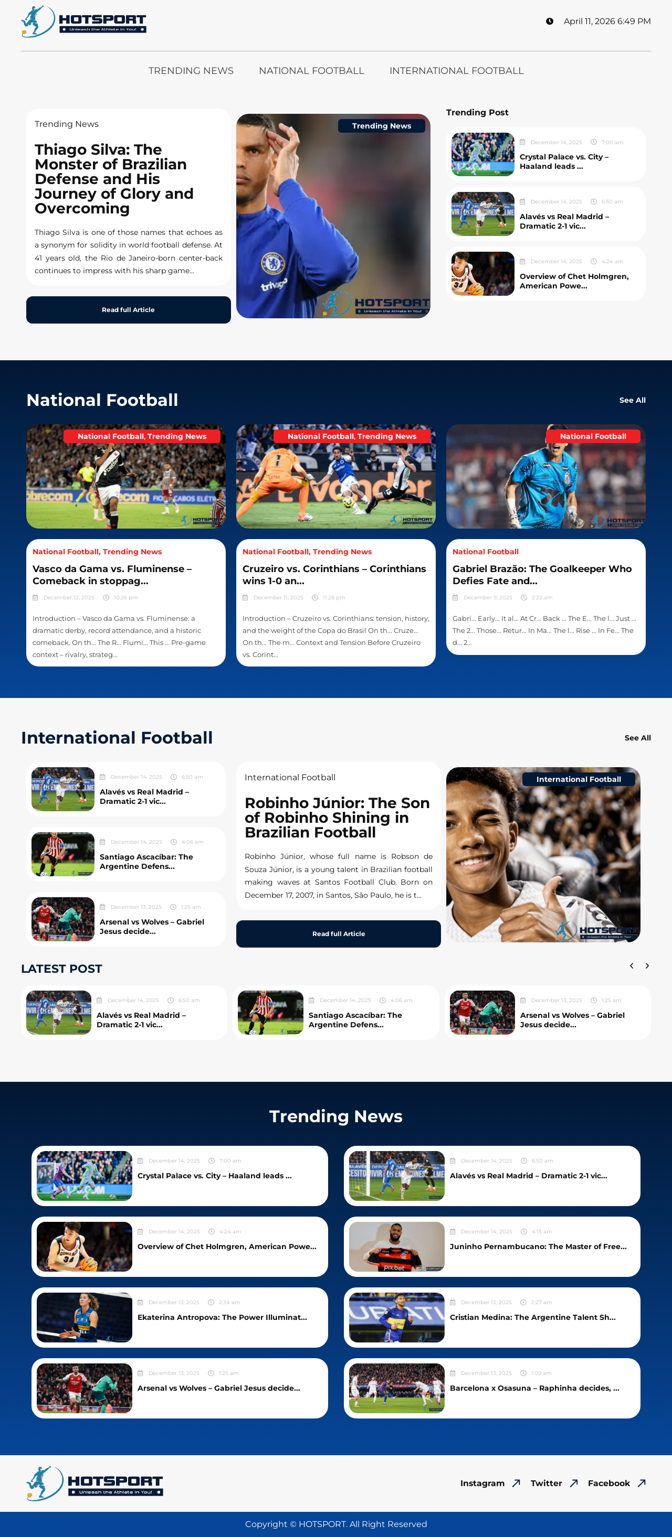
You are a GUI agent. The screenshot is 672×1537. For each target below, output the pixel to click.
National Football (311, 71)
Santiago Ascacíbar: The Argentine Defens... (146, 861)
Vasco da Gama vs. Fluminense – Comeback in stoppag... (112, 575)
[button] (631, 966)
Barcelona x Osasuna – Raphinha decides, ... (535, 1388)
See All (633, 400)
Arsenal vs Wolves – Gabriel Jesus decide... (152, 926)
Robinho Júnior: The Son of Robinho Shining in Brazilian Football (337, 817)
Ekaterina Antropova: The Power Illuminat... (222, 1317)
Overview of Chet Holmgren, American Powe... (574, 281)
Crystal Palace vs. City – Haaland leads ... (564, 161)
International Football (457, 71)
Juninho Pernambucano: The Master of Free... (538, 1246)
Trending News (191, 71)
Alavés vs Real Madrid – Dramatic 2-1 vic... (564, 221)
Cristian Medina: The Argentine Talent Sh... (533, 1317)
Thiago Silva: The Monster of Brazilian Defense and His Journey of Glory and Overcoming (114, 179)
